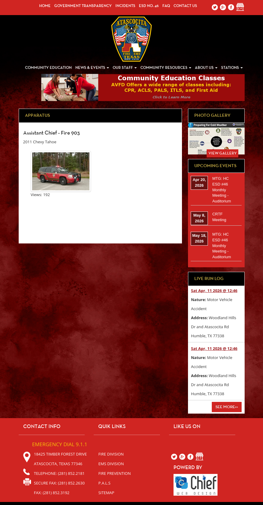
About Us (206, 67)
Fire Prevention (114, 473)
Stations (232, 67)
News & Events (92, 67)
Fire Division (111, 454)
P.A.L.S (104, 483)
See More (226, 407)
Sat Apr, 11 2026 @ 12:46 (214, 290)
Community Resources (165, 67)
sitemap (106, 492)
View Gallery (222, 153)
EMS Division (111, 463)
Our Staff (125, 67)
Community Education (48, 67)
